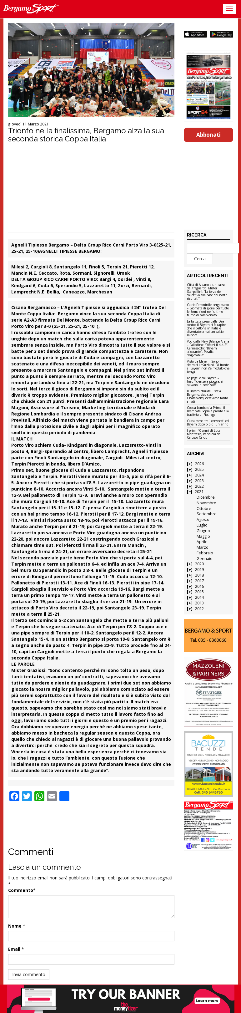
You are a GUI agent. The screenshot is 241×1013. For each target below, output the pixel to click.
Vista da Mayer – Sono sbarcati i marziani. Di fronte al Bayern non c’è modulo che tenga (208, 367)
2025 (199, 469)
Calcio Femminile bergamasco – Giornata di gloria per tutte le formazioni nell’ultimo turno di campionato (208, 310)
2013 (199, 603)
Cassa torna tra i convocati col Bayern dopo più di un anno (208, 422)
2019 (199, 569)
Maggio (203, 536)
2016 (199, 586)
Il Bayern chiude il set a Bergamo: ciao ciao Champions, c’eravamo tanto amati (207, 396)
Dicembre (206, 497)
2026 (199, 463)
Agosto (203, 519)
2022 (199, 486)
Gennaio (205, 558)
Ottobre (204, 508)
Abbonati (208, 134)
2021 (199, 491)
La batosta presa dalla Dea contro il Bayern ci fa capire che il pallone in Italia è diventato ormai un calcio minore (206, 328)
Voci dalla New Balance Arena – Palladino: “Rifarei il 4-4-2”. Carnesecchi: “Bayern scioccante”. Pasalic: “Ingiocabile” (208, 348)
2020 (199, 564)
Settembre (207, 514)
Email (14, 949)
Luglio (202, 525)
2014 (199, 597)
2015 (199, 591)
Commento (20, 890)
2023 (199, 480)
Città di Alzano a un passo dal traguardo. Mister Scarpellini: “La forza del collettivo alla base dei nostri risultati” (207, 292)
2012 (199, 608)
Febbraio (205, 553)
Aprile (202, 541)
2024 (199, 475)
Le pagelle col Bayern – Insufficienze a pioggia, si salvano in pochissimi (205, 381)
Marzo (202, 547)
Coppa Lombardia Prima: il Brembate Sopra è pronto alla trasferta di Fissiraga (208, 411)
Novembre (206, 503)
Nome (15, 926)
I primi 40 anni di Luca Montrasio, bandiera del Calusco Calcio (204, 434)
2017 (199, 580)
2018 (199, 575)
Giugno (203, 530)
